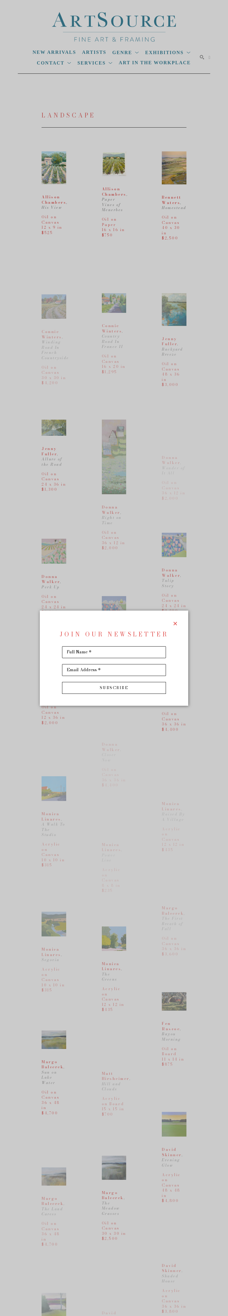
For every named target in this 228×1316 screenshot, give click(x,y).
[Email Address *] (114, 670)
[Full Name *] (114, 652)
